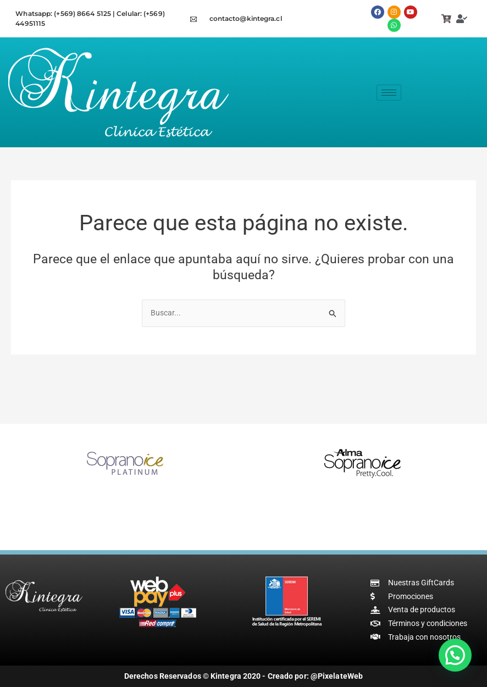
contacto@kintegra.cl (245, 18)
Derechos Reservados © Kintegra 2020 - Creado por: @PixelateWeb (243, 676)
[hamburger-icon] (389, 93)
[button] (455, 655)
